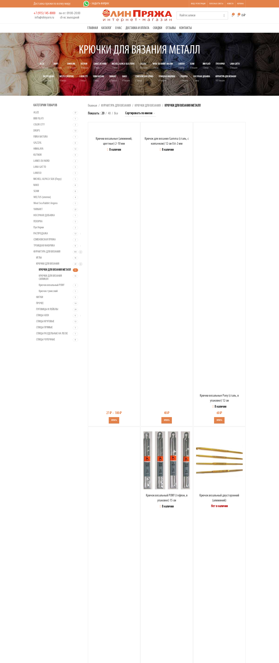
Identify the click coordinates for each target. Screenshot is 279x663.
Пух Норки (38, 227)
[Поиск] (202, 15)
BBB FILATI (38, 118)
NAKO (36, 185)
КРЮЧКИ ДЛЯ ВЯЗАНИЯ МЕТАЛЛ (55, 270)
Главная (92, 105)
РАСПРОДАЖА (40, 233)
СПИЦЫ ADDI (42, 315)
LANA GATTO (39, 167)
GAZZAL (37, 142)
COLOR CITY (39, 124)
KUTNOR (37, 155)
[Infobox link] (44, 15)
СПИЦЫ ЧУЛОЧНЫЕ (45, 339)
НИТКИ (39, 297)
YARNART (38, 209)
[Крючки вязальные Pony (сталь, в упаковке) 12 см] (219, 258)
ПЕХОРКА (38, 221)
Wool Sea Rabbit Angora (45, 203)
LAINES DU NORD (41, 161)
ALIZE (36, 112)
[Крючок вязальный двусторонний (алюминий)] (219, 461)
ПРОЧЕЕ (40, 303)
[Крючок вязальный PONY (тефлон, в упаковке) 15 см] (166, 461)
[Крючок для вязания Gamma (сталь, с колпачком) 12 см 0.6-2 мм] (166, 130)
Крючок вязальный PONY (51, 285)
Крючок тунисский (48, 291)
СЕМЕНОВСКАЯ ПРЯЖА (44, 239)
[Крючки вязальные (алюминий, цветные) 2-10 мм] (114, 130)
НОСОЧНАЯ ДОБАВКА (44, 215)
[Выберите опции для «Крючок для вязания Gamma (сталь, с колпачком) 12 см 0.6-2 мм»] (166, 420)
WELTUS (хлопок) (42, 197)
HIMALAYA (38, 149)
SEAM (36, 191)
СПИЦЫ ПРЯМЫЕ (44, 327)
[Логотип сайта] (137, 15)
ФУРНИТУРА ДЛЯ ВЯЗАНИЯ (46, 251)
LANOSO (37, 173)
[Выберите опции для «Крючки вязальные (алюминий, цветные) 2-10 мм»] (114, 420)
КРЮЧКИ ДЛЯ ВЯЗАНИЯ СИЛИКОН (50, 277)
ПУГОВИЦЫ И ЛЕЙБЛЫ (47, 309)
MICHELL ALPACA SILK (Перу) (47, 179)
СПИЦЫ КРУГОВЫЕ (45, 321)
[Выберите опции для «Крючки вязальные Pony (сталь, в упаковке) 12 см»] (219, 420)
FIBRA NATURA (40, 136)
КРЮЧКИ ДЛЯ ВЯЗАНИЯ (47, 263)
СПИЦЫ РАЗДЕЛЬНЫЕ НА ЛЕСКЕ (52, 333)
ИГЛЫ (39, 257)
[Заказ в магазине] (140, 113)
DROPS (36, 130)
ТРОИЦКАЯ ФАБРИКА (44, 245)
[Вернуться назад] (74, 50)
